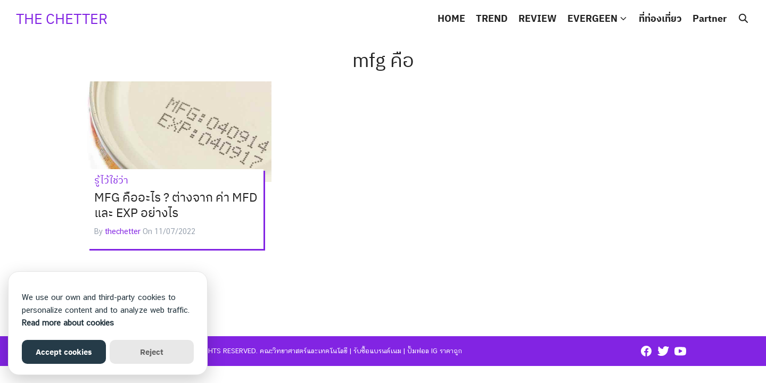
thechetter (123, 231)
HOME (451, 18)
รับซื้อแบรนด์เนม (377, 351)
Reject (151, 352)
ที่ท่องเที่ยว (660, 18)
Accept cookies (64, 352)
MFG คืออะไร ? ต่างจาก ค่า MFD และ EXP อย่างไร (175, 204)
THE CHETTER (62, 18)
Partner (710, 18)
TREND (492, 18)
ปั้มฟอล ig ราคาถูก (434, 351)
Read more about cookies (68, 322)
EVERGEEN (592, 18)
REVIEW (537, 18)
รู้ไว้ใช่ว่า (111, 180)
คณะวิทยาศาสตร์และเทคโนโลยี (304, 351)
